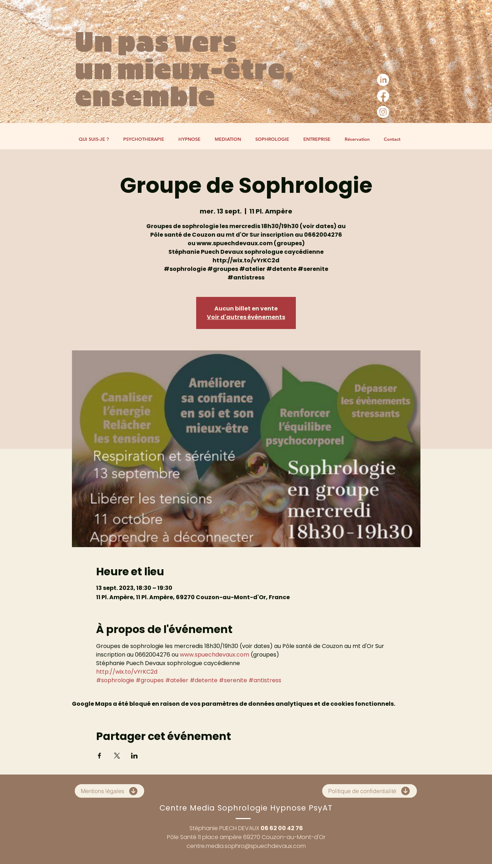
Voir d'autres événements (246, 317)
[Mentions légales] (109, 790)
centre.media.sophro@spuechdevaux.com (246, 846)
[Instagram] (383, 112)
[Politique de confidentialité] (369, 790)
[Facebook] (383, 96)
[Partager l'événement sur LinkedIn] (134, 755)
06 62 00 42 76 (282, 828)
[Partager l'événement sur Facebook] (99, 755)
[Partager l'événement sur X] (117, 755)
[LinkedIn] (383, 80)
